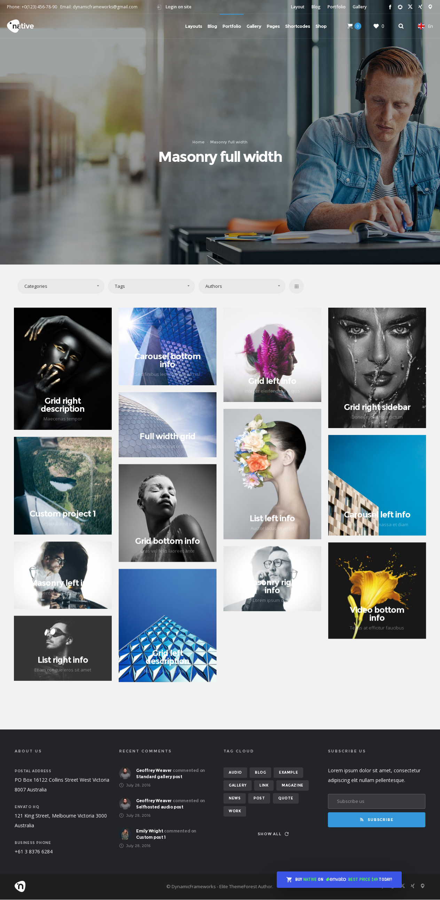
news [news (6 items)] (235, 798)
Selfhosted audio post (159, 807)
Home (198, 142)
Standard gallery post (159, 777)
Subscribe (376, 820)
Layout (298, 7)
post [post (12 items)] (259, 798)
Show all (273, 834)
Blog (316, 7)
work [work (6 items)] (235, 811)
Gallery (360, 7)
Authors (213, 286)
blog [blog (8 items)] (260, 773)
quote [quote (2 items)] (285, 798)
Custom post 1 (151, 837)
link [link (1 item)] (263, 785)
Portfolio (337, 7)
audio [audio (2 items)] (235, 773)
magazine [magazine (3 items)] (293, 785)
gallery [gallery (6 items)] (237, 785)
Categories (35, 286)
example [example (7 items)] (288, 773)
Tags (120, 286)
